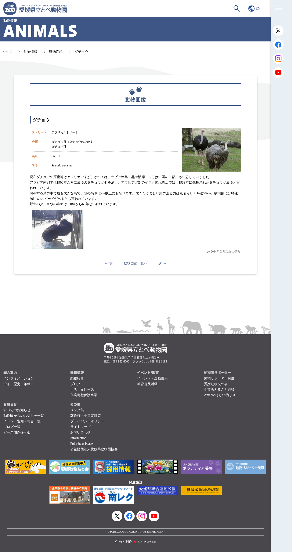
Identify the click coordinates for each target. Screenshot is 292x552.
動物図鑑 (56, 52)
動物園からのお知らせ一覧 (23, 415)
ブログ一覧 (11, 426)
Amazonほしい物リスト (221, 395)
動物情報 (30, 52)
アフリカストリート (64, 132)
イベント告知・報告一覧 (22, 421)
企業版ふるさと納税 (219, 389)
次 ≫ (162, 263)
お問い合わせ (80, 432)
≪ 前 (109, 263)
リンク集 (77, 410)
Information (78, 438)
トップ (7, 52)
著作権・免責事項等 (85, 415)
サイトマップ (80, 426)
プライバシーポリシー (87, 421)
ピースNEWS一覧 (16, 432)
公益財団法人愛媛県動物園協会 (94, 449)
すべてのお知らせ (16, 410)
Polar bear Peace (81, 443)
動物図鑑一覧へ (135, 263)
